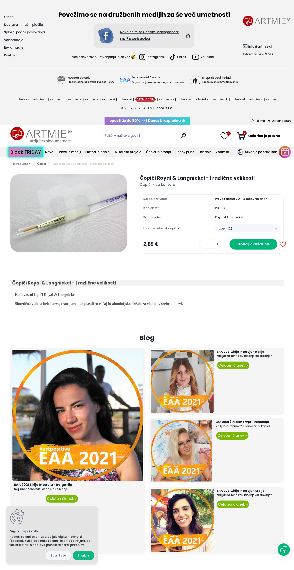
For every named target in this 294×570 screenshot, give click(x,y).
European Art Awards (146, 77)
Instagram (151, 57)
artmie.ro (184, 99)
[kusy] (210, 244)
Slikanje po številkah (261, 152)
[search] (183, 137)
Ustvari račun (281, 121)
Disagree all (58, 556)
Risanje (206, 152)
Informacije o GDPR (258, 54)
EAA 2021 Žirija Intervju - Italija (240, 352)
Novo (49, 152)
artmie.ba (166, 99)
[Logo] (41, 135)
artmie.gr (256, 99)
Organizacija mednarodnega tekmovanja (158, 82)
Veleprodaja (13, 40)
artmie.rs (91, 99)
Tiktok (178, 57)
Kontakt (10, 55)
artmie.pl (125, 99)
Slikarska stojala (128, 152)
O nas (8, 17)
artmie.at (238, 99)
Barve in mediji (69, 152)
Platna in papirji (97, 152)
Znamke (222, 152)
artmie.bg (202, 99)
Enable (83, 555)
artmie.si (108, 99)
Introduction (21, 164)
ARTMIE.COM (145, 99)
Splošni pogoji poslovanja (24, 32)
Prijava (260, 121)
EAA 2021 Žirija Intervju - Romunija (242, 422)
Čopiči (41, 164)
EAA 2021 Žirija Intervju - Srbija (240, 491)
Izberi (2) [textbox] (225, 228)
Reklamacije (13, 47)
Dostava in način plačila (23, 24)
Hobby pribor (185, 152)
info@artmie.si (260, 46)
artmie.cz (40, 99)
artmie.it (272, 99)
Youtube (203, 57)
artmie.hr (74, 99)
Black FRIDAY (25, 152)
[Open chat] (284, 549)
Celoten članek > (62, 498)
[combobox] (247, 228)
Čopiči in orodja (158, 152)
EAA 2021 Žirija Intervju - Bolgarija (43, 484)
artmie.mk (220, 99)
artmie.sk (22, 99)
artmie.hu (57, 99)
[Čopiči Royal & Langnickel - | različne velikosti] (68, 213)
